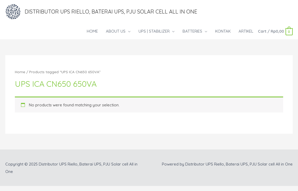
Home (20, 72)
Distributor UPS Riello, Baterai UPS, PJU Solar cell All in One (111, 11)
